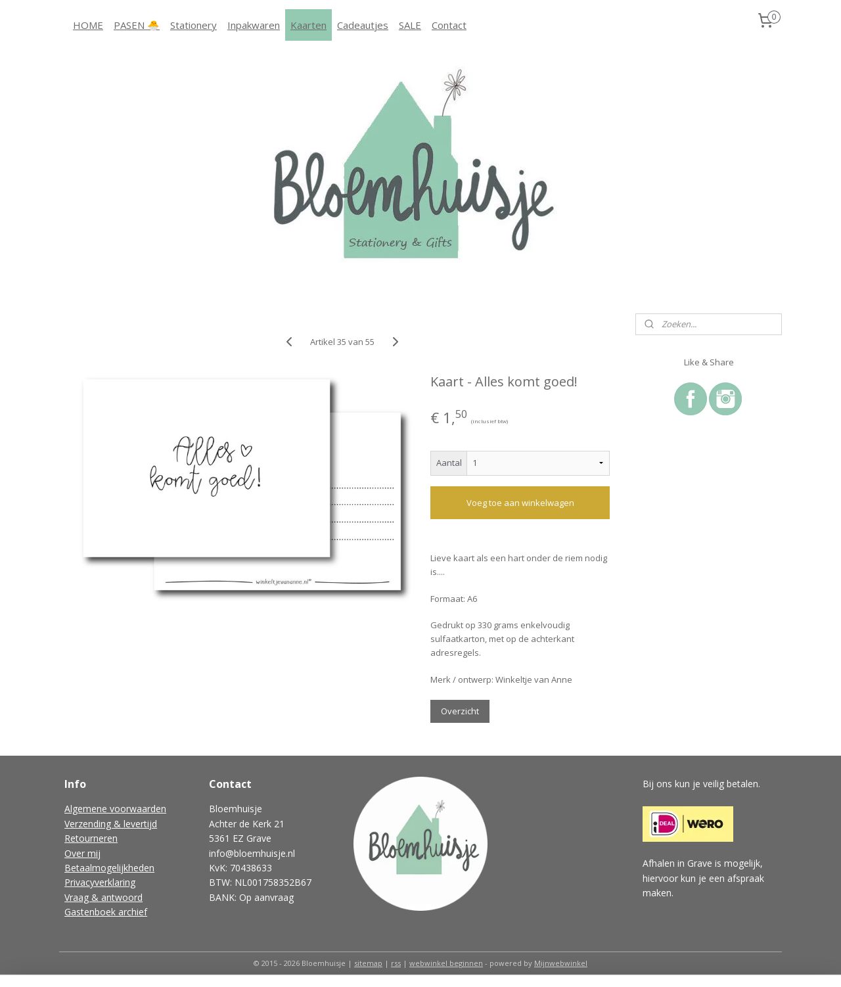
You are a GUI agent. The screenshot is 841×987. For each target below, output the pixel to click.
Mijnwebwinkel (560, 963)
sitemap (368, 963)
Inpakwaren (253, 25)
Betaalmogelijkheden (109, 867)
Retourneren (91, 838)
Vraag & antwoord (103, 897)
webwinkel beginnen (446, 963)
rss (396, 963)
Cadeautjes (362, 25)
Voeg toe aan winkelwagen (520, 503)
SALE (410, 25)
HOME (88, 25)
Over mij (82, 853)
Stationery (193, 25)
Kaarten (308, 25)
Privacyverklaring (99, 882)
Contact (449, 25)
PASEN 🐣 (137, 25)
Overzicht (460, 711)
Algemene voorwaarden (115, 808)
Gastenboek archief (105, 912)
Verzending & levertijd (110, 823)
